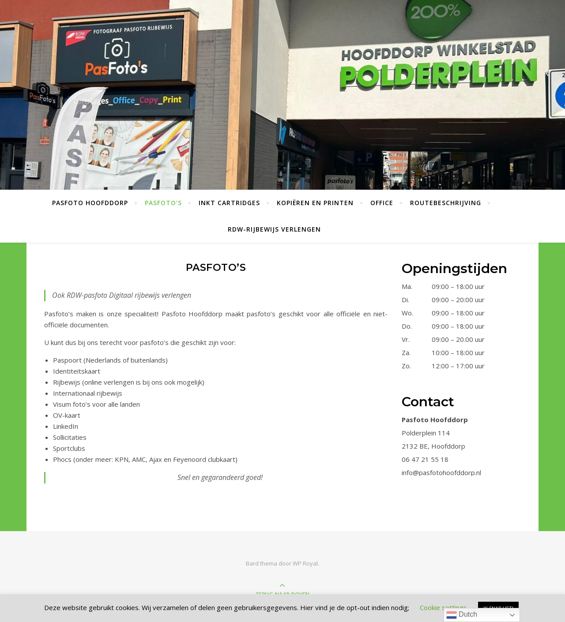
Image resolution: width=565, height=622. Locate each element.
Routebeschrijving (445, 203)
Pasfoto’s (163, 203)
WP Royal (305, 563)
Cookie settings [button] (443, 607)
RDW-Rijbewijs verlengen (274, 229)
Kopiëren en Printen (315, 203)
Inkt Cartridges (229, 203)
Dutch (461, 615)
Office (381, 203)
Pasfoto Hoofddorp (90, 203)
